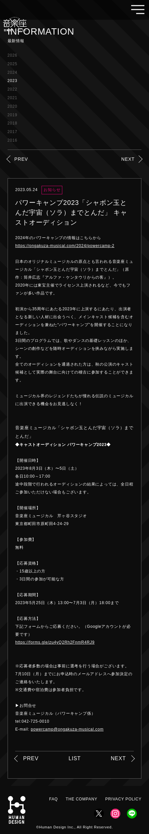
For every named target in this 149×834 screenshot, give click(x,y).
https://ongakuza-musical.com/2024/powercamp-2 (64, 245)
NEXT (128, 159)
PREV (21, 159)
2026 (12, 55)
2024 (12, 72)
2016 (12, 140)
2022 (12, 89)
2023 (12, 80)
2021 (12, 98)
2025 (12, 64)
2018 (12, 123)
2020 (12, 106)
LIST (75, 758)
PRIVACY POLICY (123, 799)
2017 (12, 131)
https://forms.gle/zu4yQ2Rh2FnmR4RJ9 (55, 642)
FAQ (53, 799)
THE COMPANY (81, 799)
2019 (12, 115)
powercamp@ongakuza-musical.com (67, 729)
